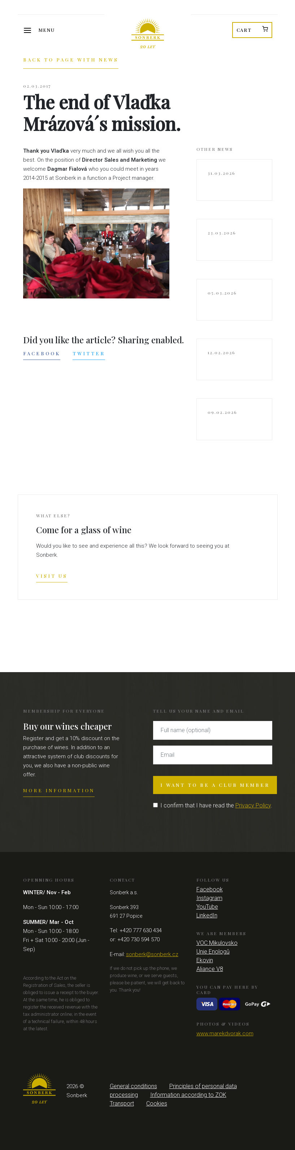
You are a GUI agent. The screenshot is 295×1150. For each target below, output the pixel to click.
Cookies (156, 1103)
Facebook (41, 353)
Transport (122, 1103)
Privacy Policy (253, 805)
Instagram (209, 898)
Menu (47, 30)
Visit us (52, 576)
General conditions (133, 1086)
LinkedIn (206, 915)
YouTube (207, 906)
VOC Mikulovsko (217, 942)
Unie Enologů (213, 951)
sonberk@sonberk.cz (152, 954)
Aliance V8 (209, 969)
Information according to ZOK (188, 1094)
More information (59, 790)
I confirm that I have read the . (216, 805)
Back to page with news (70, 59)
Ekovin (204, 960)
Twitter (89, 353)
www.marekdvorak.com (224, 1033)
